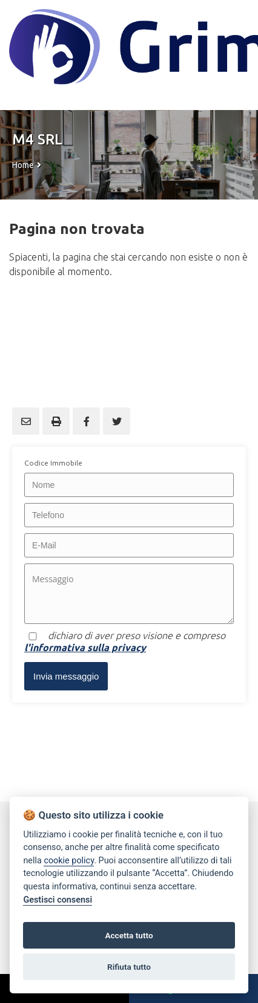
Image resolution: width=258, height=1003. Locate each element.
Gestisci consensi (57, 900)
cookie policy (69, 860)
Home (23, 165)
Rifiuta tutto (129, 967)
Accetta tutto (129, 935)
